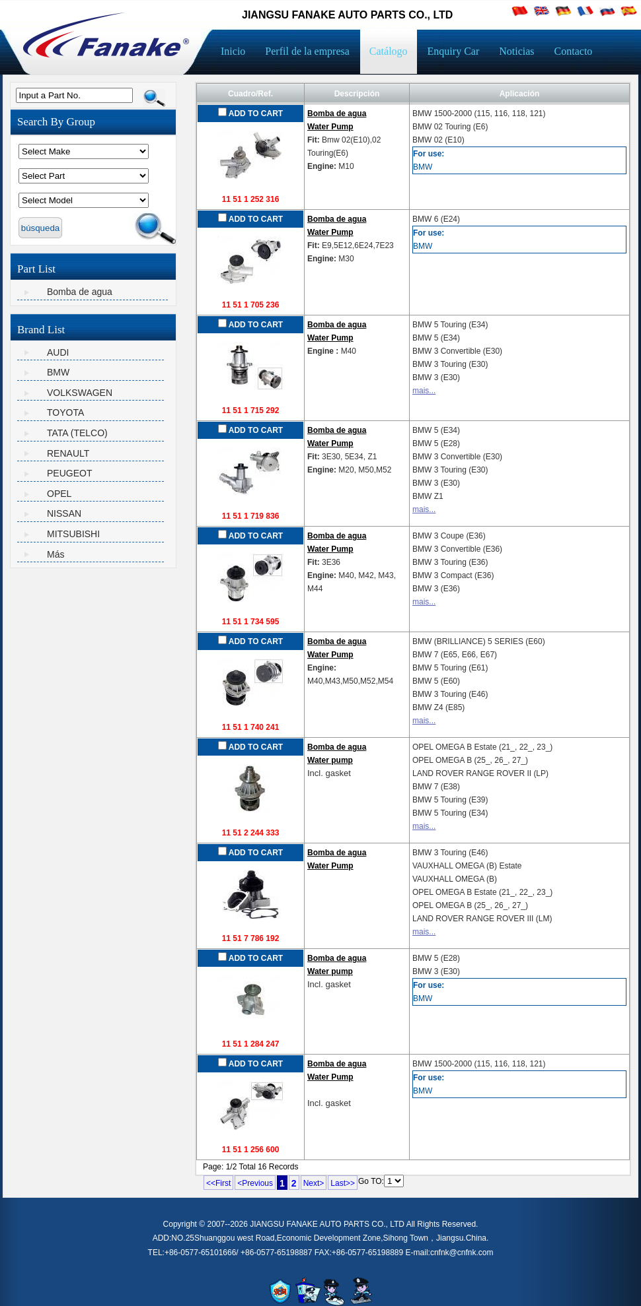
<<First (218, 1183)
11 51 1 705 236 (251, 305)
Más (55, 554)
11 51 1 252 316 (251, 199)
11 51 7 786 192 (251, 938)
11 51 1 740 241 (251, 727)
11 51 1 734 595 (251, 621)
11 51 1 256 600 (251, 1149)
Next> (313, 1183)
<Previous (255, 1183)
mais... (423, 390)
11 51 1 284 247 (251, 1044)
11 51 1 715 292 (251, 410)
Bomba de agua (79, 291)
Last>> (342, 1183)
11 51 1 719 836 (251, 516)
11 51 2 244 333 (251, 832)
